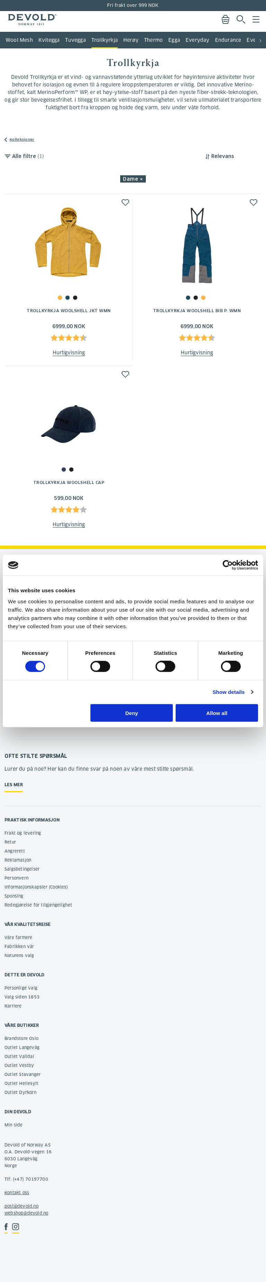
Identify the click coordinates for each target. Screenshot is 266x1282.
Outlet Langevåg (22, 1047)
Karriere (13, 1006)
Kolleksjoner (22, 139)
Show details (229, 692)
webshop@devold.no (26, 1213)
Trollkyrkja (104, 40)
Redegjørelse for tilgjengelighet (38, 905)
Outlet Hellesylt (21, 1083)
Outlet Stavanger (23, 1074)
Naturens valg (19, 955)
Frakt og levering (23, 833)
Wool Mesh (19, 40)
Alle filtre (28, 156)
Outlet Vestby (19, 1065)
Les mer (14, 784)
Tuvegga (75, 40)
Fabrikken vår (19, 946)
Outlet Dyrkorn (20, 1092)
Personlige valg (21, 988)
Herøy (131, 40)
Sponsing (14, 896)
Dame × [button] (133, 179)
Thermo (153, 40)
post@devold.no (21, 1206)
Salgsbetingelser (22, 869)
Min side (14, 1124)
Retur (10, 842)
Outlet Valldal (19, 1056)
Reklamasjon (18, 860)
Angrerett (15, 851)
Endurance (228, 40)
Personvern (16, 878)
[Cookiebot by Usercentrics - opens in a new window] (227, 565)
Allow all (216, 713)
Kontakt (13, 1192)
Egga (174, 40)
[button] (260, 38)
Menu (255, 19)
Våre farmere (18, 937)
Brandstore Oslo (21, 1038)
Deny (131, 713)
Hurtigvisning (69, 352)
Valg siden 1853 (22, 997)
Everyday (198, 40)
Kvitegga (49, 40)
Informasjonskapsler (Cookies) (36, 887)
